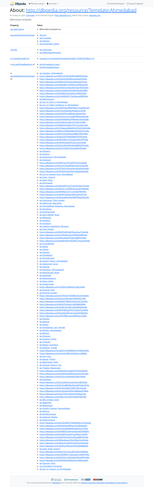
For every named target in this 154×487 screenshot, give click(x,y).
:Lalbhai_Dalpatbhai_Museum (54, 226)
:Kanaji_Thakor (47, 359)
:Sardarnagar (46, 284)
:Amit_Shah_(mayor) (49, 449)
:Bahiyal (44, 321)
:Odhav (44, 249)
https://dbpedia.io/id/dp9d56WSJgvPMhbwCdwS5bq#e (64, 119)
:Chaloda (44, 342)
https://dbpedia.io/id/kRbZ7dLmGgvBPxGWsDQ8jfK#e (63, 451)
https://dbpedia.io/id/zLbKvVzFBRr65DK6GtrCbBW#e (63, 353)
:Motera (44, 333)
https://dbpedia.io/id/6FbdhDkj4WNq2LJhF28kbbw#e (63, 425)
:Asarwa (44, 318)
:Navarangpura (47, 278)
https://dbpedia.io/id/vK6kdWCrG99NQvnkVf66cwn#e (63, 84)
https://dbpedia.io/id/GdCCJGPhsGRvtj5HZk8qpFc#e (62, 394)
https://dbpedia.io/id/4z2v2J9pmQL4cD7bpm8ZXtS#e (63, 382)
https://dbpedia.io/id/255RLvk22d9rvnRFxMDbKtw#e (63, 307)
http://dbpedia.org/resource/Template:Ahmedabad (81, 10)
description (17, 29)
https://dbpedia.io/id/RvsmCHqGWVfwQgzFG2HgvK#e (63, 165)
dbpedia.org (94, 15)
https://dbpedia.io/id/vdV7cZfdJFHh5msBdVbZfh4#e (62, 148)
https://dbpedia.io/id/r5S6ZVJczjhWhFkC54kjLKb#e (62, 287)
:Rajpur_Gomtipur (48, 344)
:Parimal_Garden (48, 292)
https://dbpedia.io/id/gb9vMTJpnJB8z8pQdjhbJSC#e (62, 113)
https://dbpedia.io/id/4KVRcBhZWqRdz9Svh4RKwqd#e (63, 460)
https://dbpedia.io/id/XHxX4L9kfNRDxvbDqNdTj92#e (63, 79)
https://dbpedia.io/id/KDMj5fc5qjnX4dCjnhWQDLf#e (63, 93)
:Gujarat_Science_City (50, 365)
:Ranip (43, 246)
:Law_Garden (46, 229)
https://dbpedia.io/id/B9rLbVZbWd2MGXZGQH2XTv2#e (64, 131)
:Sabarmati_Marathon (50, 203)
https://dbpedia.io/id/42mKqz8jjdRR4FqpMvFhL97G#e (63, 428)
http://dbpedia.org (62, 15)
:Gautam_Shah (47, 463)
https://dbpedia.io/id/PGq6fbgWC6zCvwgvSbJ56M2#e (63, 313)
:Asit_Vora (45, 356)
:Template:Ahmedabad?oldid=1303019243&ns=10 (66, 58)
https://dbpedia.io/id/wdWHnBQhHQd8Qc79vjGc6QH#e (64, 240)
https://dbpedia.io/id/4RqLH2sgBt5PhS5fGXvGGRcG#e (63, 443)
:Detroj (43, 324)
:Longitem (45, 38)
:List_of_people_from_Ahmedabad (56, 174)
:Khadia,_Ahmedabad (50, 330)
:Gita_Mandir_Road (49, 214)
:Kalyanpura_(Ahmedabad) (52, 157)
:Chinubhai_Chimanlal (50, 466)
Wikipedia (56, 483)
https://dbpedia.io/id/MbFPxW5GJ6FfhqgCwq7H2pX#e (63, 232)
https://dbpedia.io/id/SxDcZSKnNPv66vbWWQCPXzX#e (64, 145)
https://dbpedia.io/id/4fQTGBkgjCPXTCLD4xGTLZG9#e (63, 310)
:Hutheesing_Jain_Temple (52, 327)
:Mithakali (45, 217)
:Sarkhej (44, 266)
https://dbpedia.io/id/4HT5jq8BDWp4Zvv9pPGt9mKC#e (64, 385)
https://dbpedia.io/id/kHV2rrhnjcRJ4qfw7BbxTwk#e (62, 376)
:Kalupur (44, 252)
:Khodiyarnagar (47, 414)
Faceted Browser (115, 3)
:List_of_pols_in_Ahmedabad (53, 102)
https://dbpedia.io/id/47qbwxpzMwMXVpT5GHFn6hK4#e (64, 128)
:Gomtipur (45, 379)
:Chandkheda (46, 243)
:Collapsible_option (49, 43)
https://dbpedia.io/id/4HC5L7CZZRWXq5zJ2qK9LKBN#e (64, 188)
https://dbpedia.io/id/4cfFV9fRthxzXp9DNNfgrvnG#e (63, 316)
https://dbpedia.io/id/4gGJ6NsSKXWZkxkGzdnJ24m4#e (63, 373)
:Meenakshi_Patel (48, 362)
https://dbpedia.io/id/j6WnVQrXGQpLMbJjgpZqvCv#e (63, 82)
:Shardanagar (46, 258)
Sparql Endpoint (134, 3)
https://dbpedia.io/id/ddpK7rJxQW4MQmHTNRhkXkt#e (64, 350)
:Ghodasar (45, 209)
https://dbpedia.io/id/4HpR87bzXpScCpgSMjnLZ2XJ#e (63, 434)
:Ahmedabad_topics (49, 64)
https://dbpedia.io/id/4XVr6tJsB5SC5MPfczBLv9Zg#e (62, 388)
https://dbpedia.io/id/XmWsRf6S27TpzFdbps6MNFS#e (63, 96)
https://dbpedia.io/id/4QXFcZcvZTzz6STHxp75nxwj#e (63, 162)
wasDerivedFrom (20, 58)
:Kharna (44, 411)
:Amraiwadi (45, 183)
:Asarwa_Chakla (47, 339)
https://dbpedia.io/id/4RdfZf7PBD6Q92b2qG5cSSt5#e (63, 301)
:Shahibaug (45, 255)
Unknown (30, 15)
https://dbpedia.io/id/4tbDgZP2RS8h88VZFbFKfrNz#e (63, 136)
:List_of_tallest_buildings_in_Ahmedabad (58, 105)
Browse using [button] (36, 3)
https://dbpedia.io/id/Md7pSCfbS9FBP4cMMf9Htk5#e (63, 76)
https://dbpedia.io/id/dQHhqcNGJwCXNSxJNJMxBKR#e (63, 446)
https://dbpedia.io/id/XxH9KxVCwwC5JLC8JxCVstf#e (62, 122)
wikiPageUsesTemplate (22, 35)
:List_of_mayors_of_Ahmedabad (55, 469)
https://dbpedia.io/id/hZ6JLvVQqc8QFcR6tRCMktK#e (62, 396)
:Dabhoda (45, 275)
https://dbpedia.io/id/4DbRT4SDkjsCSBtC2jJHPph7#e (63, 194)
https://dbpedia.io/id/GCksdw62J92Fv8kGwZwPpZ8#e (63, 90)
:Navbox (44, 41)
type (13, 49)
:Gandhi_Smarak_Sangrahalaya (54, 408)
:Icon (43, 35)
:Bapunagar (46, 405)
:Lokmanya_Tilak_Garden (52, 200)
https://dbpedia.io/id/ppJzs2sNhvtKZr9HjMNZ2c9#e (62, 298)
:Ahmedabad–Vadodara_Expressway (57, 206)
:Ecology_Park (47, 290)
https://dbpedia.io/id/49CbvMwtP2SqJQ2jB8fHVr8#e (62, 238)
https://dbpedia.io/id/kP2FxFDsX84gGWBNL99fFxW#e (63, 134)
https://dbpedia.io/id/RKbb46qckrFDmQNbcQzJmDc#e (63, 440)
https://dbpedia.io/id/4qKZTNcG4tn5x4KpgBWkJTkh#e (63, 437)
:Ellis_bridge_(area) (49, 399)
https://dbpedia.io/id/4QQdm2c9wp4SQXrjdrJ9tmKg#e (64, 87)
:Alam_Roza (46, 180)
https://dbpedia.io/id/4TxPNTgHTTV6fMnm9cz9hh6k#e (64, 295)
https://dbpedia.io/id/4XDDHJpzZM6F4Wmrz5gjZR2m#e (64, 108)
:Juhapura (45, 223)
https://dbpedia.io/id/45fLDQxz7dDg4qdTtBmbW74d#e (64, 457)
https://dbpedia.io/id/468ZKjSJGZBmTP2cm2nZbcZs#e (63, 125)
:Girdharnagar (47, 212)
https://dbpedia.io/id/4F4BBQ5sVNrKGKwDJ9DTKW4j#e (64, 431)
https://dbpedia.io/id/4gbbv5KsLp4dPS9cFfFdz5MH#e (63, 370)
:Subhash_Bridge (48, 417)
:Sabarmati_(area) (48, 264)
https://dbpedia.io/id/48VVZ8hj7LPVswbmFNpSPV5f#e (63, 139)
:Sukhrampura (47, 420)
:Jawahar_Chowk (48, 347)
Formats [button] (52, 3)
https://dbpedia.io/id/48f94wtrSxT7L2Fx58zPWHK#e (62, 191)
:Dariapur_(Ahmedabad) (51, 269)
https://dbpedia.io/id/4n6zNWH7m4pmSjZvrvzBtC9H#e (64, 454)
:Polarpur (45, 336)
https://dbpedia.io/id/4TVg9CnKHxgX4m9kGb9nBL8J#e (64, 168)
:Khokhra (44, 220)
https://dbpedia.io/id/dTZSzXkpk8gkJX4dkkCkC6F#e (62, 110)
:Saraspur (45, 160)
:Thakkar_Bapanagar (50, 368)
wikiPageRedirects (22, 64)
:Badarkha (45, 402)
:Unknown (45, 49)
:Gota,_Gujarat (47, 177)
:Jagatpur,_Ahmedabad (51, 73)
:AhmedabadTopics (49, 67)
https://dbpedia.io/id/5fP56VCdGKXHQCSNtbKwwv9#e (63, 171)
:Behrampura (46, 99)
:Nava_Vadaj (46, 281)
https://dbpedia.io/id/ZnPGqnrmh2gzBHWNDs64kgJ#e (64, 116)
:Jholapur (44, 151)
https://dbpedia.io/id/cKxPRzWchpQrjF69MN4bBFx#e (63, 235)
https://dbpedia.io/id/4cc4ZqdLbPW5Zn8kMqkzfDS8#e (63, 391)
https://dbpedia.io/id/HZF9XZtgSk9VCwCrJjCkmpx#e (62, 142)
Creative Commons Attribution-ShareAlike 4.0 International (104, 483)
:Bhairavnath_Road (49, 272)
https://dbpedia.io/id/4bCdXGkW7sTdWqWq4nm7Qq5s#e (65, 423)
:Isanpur (44, 154)
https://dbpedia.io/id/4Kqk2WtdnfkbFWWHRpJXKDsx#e (64, 197)
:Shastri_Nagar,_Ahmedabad (53, 261)
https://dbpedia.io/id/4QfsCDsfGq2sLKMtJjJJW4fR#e (62, 304)
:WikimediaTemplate (50, 52)
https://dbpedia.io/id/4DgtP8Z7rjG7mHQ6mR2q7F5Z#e (64, 186)
